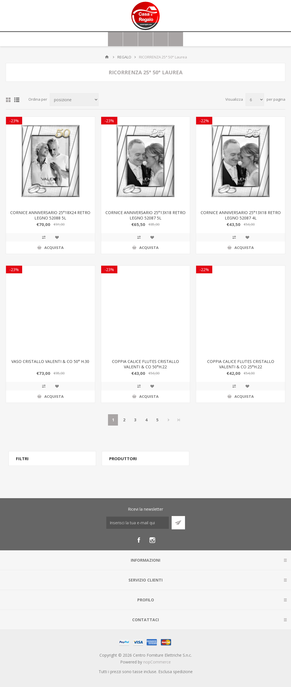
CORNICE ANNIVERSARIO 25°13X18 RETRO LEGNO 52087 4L (241, 215)
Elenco (16, 100)
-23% (14, 120)
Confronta (44, 237)
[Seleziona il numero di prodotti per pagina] (255, 99)
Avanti (168, 420)
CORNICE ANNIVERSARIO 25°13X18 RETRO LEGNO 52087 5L (145, 215)
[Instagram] (152, 540)
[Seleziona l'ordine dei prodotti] (74, 99)
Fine (178, 420)
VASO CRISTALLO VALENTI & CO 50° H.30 (50, 361)
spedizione (183, 671)
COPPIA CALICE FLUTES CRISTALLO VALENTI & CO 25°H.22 (240, 364)
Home (107, 57)
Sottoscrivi (178, 522)
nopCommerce (157, 662)
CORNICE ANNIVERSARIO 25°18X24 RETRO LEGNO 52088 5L (50, 215)
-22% (204, 120)
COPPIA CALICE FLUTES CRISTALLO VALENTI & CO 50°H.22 (145, 364)
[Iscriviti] (137, 523)
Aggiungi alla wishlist (57, 237)
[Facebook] (138, 540)
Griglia (8, 100)
